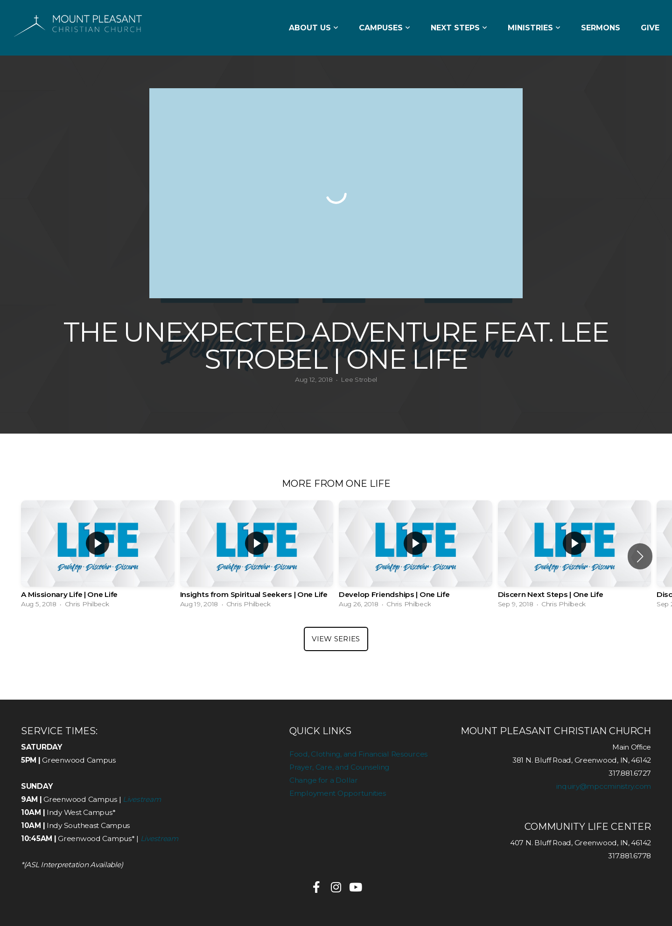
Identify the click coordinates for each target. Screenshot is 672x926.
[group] (98, 556)
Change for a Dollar (323, 780)
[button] (640, 556)
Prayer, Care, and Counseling (339, 767)
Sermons (600, 27)
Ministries (534, 27)
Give (650, 27)
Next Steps (459, 27)
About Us (313, 27)
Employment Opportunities (337, 793)
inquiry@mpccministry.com (603, 786)
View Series (336, 638)
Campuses (384, 27)
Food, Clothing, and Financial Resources (358, 754)
